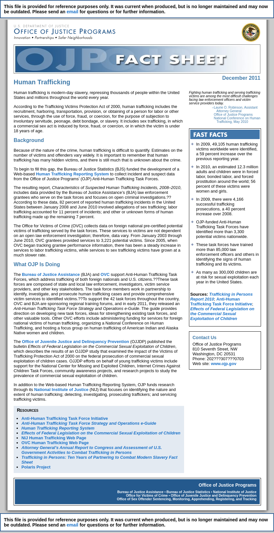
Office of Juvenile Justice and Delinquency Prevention (75, 341)
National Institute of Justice (61, 389)
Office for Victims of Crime (147, 495)
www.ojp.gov (223, 363)
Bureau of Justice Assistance (51, 274)
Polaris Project (36, 467)
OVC (105, 274)
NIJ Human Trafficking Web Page (53, 437)
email (72, 11)
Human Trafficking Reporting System (72, 174)
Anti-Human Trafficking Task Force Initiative (64, 418)
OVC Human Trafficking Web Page (55, 442)
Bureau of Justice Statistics (188, 492)
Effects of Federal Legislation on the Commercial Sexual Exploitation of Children (222, 313)
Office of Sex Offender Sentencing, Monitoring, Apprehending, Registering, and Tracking (186, 499)
